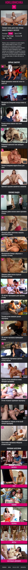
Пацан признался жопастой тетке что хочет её (12, 82)
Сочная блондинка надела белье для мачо (12, 166)
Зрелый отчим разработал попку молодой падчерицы (11, 380)
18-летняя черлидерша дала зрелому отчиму (13, 296)
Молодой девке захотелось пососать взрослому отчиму (12, 233)
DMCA (9, 567)
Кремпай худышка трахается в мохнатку (13, 186)
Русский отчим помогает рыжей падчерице (11, 317)
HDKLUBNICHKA (14, 2)
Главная (4, 567)
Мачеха (14, 467)
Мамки (14, 504)
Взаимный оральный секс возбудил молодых (12, 145)
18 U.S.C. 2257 (16, 567)
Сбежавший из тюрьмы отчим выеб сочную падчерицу (12, 422)
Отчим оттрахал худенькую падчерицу (13, 400)
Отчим (10, 33)
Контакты (23, 567)
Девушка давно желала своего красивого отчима (13, 212)
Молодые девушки (14, 561)
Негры (14, 542)
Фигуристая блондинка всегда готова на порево (13, 103)
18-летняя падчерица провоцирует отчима (12, 338)
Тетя (14, 486)
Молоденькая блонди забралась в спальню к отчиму (11, 254)
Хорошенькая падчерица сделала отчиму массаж (11, 359)
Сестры (14, 523)
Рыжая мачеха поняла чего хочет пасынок (11, 124)
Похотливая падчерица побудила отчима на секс (11, 443)
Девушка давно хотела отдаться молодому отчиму (11, 275)
